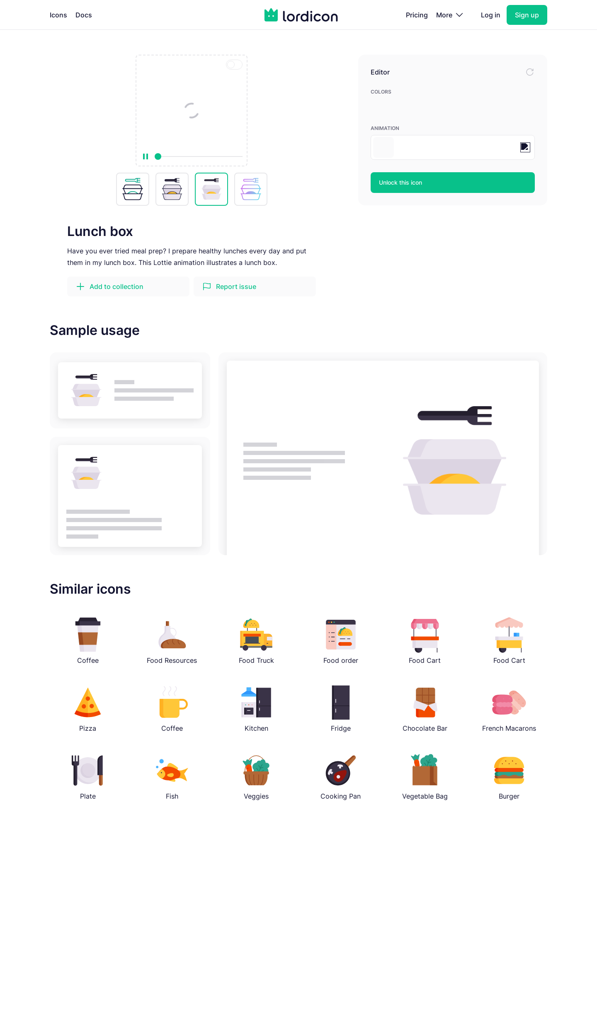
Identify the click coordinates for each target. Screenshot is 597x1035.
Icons (58, 15)
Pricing (417, 15)
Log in (490, 15)
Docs (83, 15)
